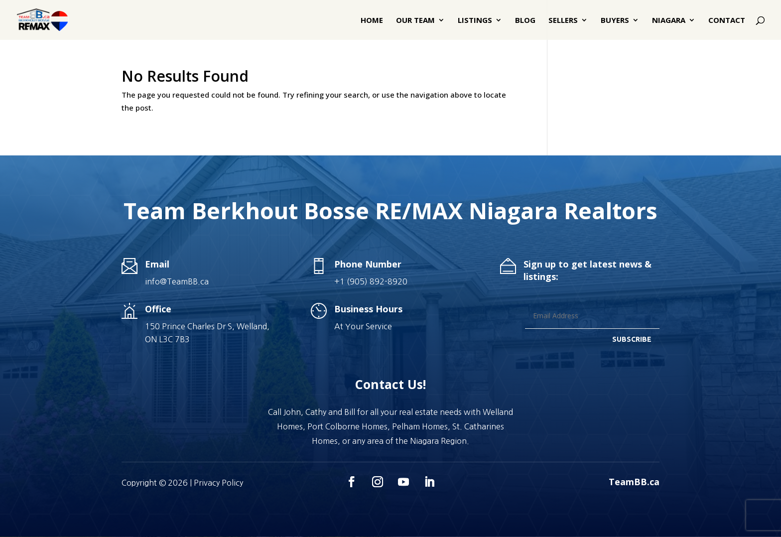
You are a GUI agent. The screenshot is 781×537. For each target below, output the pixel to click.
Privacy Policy (218, 483)
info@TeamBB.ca (177, 281)
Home (372, 20)
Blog (525, 20)
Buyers (615, 20)
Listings (475, 20)
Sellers (563, 20)
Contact (726, 20)
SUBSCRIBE (631, 339)
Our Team (415, 20)
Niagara (668, 20)
